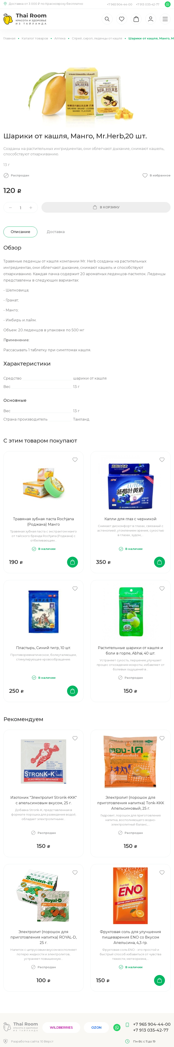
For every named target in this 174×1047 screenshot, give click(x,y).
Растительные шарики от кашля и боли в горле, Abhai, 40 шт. (130, 650)
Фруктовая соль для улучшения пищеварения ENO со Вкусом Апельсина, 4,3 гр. (130, 937)
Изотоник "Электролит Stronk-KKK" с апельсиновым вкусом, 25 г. (43, 800)
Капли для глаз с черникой (130, 519)
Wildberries (61, 1027)
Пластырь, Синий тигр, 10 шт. (43, 648)
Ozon (96, 1027)
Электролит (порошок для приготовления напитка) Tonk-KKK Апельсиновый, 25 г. (130, 803)
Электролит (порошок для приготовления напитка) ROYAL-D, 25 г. (43, 937)
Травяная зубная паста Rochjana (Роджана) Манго (43, 522)
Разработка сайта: (32, 1041)
